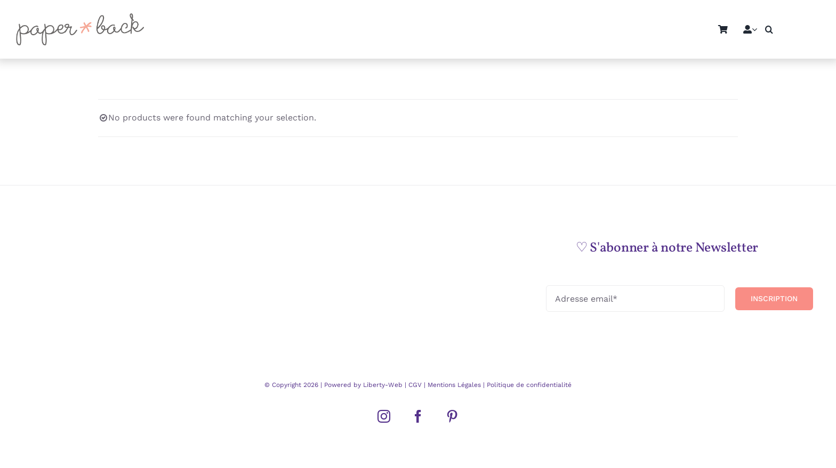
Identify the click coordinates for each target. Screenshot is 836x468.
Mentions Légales (454, 385)
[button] (769, 29)
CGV (416, 385)
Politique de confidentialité (528, 385)
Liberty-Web (383, 385)
